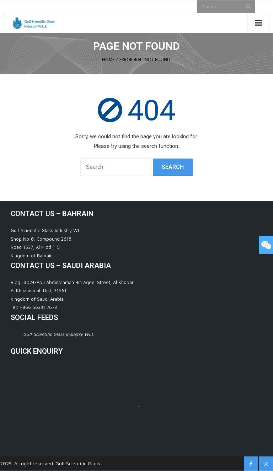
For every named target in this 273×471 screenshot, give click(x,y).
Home (108, 60)
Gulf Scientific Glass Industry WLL (58, 334)
